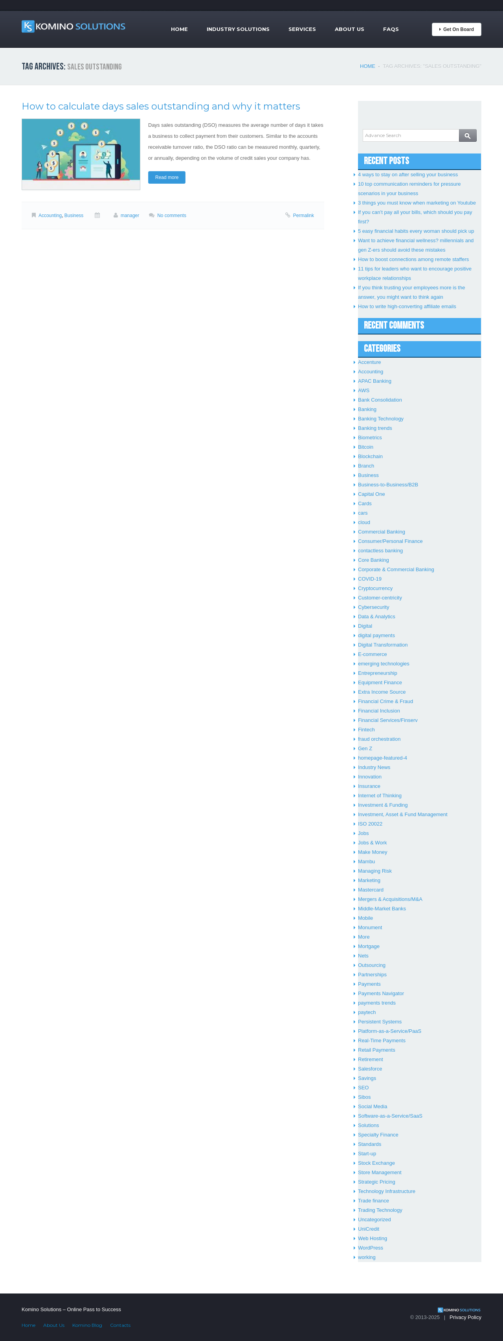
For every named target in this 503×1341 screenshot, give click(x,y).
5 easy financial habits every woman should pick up (416, 231)
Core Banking (373, 560)
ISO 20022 (370, 824)
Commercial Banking (381, 532)
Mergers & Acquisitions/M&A (390, 899)
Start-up (367, 1153)
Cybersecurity (373, 607)
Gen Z (365, 748)
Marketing (369, 880)
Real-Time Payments (382, 1040)
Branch (366, 466)
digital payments (376, 635)
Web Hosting (372, 1238)
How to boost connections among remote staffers (413, 259)
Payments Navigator (381, 993)
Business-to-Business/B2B (388, 485)
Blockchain (370, 456)
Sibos (364, 1097)
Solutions (368, 1125)
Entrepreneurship (377, 673)
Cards (365, 503)
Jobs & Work (372, 843)
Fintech (366, 730)
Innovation (370, 777)
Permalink (303, 215)
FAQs (391, 29)
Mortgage (369, 946)
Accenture (369, 362)
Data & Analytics (376, 616)
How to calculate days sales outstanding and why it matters (161, 106)
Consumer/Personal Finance (390, 541)
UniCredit (368, 1229)
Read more (166, 177)
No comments (171, 215)
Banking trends (375, 428)
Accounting (50, 215)
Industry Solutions (238, 29)
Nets (363, 956)
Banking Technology (381, 419)
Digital (365, 626)
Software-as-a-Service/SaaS (390, 1116)
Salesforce (370, 1069)
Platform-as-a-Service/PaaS (389, 1031)
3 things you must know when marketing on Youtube (417, 203)
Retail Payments (376, 1050)
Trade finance (373, 1201)
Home (179, 29)
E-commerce (372, 654)
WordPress (370, 1248)
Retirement (370, 1059)
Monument (370, 927)
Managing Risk (375, 871)
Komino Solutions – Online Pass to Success (71, 1309)
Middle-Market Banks (382, 909)
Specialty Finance (378, 1135)
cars (363, 513)
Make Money (372, 852)
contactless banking (380, 551)
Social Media (372, 1106)
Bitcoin (365, 447)
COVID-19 (370, 579)
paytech (367, 1012)
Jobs (363, 833)
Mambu (366, 861)
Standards (369, 1144)
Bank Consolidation (380, 400)
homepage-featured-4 (382, 758)
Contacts (120, 1325)
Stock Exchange (376, 1163)
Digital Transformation (383, 645)
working (367, 1257)
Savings (367, 1078)
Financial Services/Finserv (388, 720)
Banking (367, 409)
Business (74, 215)
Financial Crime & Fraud (385, 701)
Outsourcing (372, 965)
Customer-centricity (380, 598)
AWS (363, 390)
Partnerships (372, 974)
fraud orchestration (379, 739)
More (364, 937)
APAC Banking (374, 381)
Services (302, 29)
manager (130, 215)
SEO (363, 1088)
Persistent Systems (380, 1022)
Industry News (374, 767)
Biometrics (370, 437)
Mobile (365, 918)
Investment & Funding (383, 805)
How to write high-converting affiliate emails (407, 306)
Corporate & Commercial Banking (396, 569)
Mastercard (371, 890)
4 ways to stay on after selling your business (408, 174)
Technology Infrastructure (386, 1191)
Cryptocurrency (375, 588)
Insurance (369, 786)
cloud (364, 522)
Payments (369, 984)
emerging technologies (383, 664)
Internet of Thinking (380, 795)
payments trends (377, 1003)
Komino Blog (87, 1325)
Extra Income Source (382, 692)
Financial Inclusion (379, 711)
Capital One (371, 494)
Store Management (380, 1172)
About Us (349, 29)
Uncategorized (374, 1219)
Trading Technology (380, 1210)
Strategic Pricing (376, 1182)
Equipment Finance (380, 682)
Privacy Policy (465, 1317)
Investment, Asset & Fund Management (403, 814)
